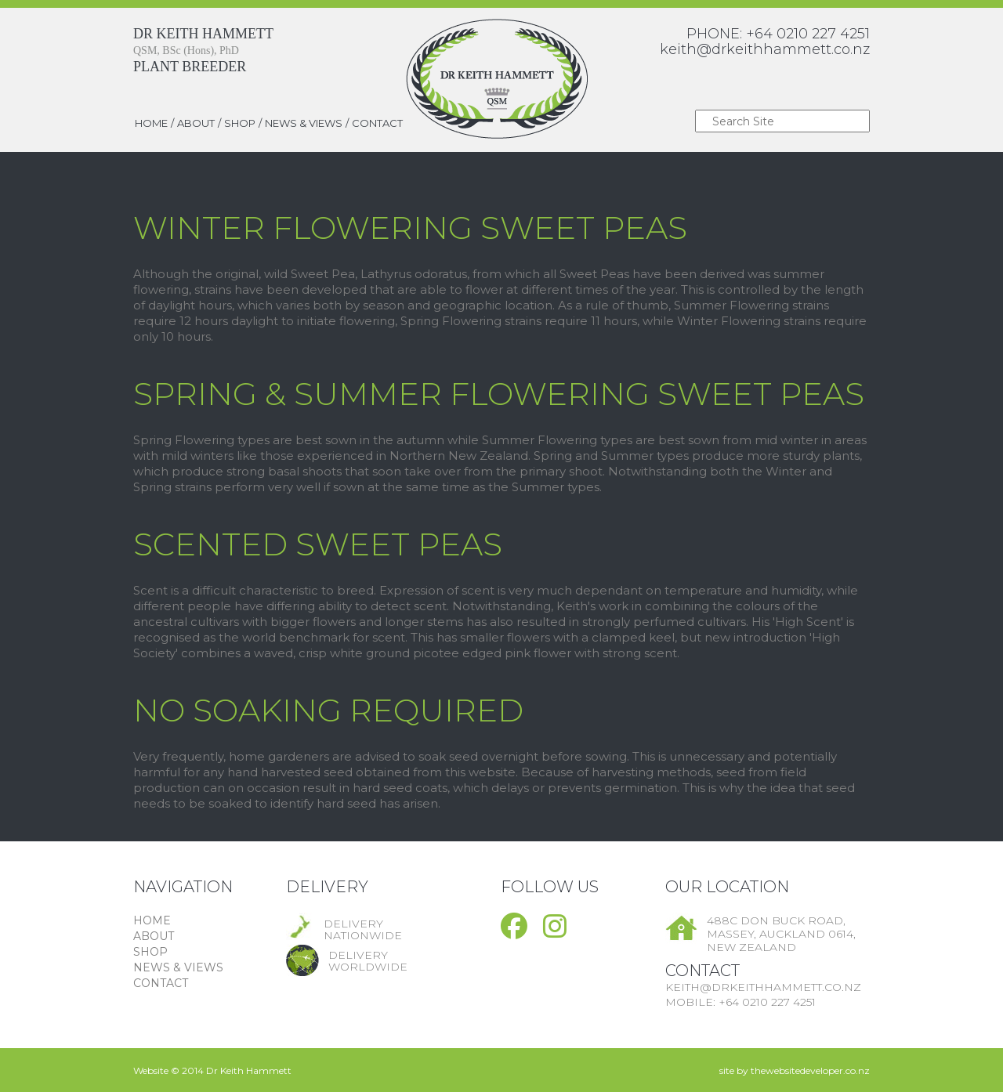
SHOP (239, 123)
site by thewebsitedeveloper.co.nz (794, 1070)
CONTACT (377, 123)
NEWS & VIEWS (303, 123)
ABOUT (196, 123)
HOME (151, 123)
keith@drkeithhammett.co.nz (765, 49)
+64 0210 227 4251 (808, 33)
